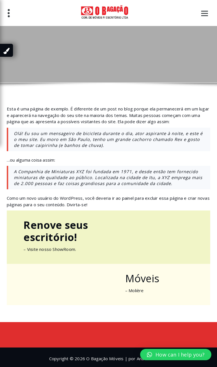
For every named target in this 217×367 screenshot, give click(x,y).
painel (128, 198)
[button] (175, 354)
